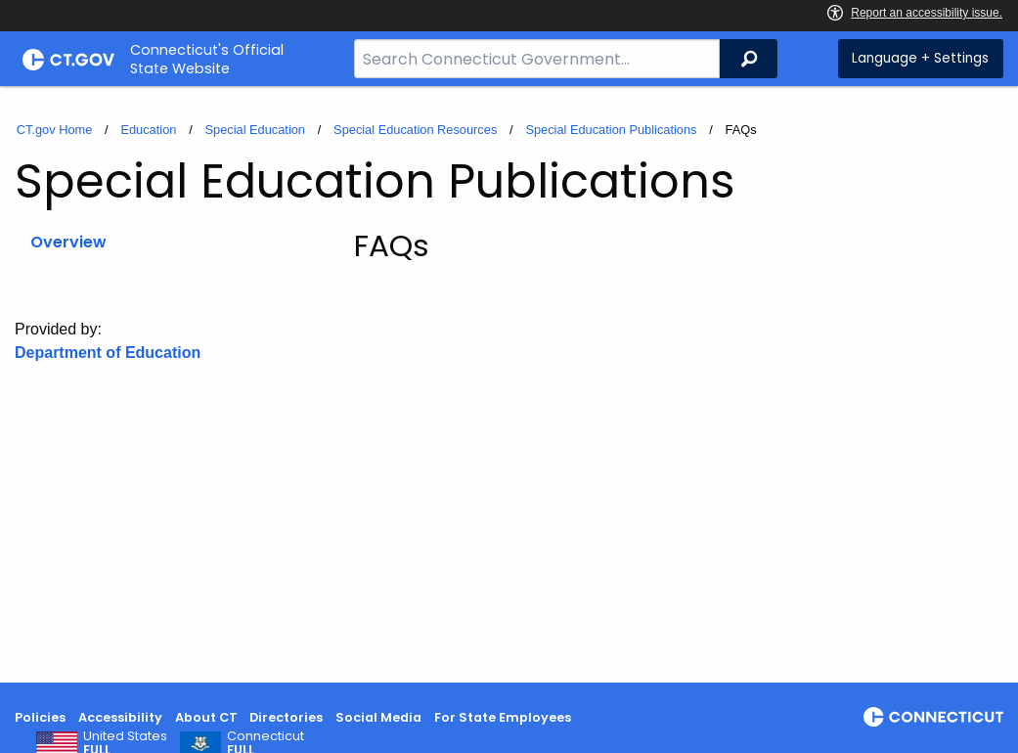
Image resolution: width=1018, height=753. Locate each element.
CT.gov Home (55, 129)
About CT (206, 717)
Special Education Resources (415, 129)
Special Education (255, 129)
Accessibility (120, 717)
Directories (286, 717)
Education (148, 129)
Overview (68, 242)
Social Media (378, 717)
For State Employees (502, 717)
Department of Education (107, 352)
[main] (509, 384)
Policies (40, 717)
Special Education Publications (610, 129)
